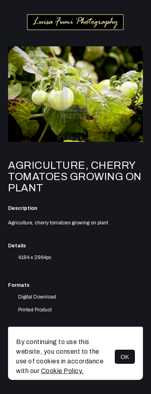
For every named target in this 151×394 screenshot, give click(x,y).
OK (124, 356)
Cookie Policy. (62, 370)
